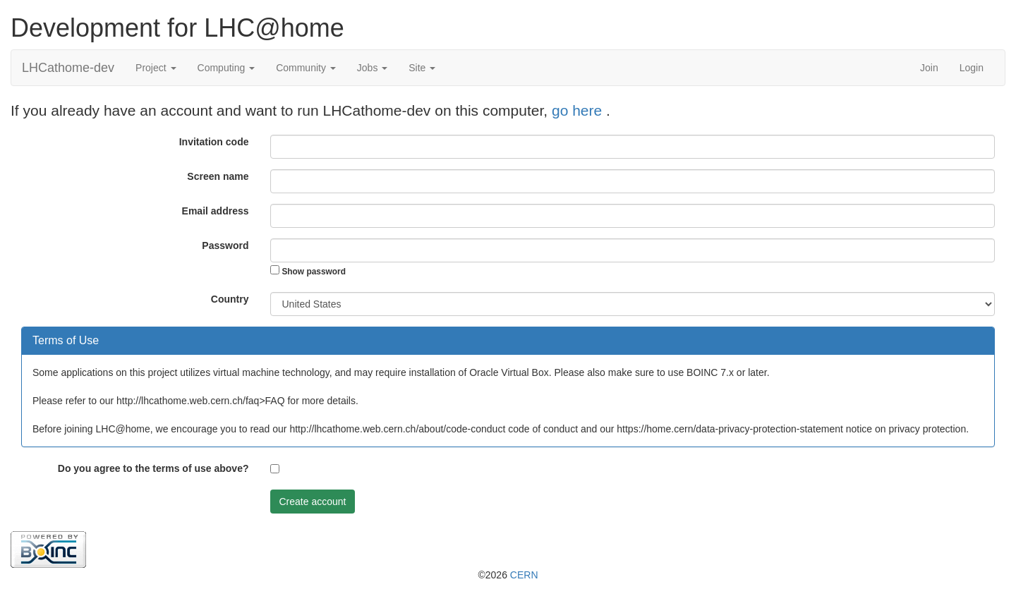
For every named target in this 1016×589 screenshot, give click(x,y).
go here (579, 110)
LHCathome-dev (68, 68)
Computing (226, 67)
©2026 (508, 575)
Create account (312, 501)
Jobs (372, 67)
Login (972, 67)
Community (306, 67)
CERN (524, 575)
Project (155, 67)
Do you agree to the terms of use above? (153, 468)
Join (929, 67)
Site (422, 67)
